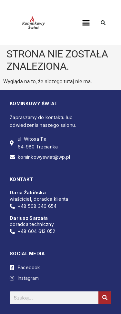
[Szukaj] (104, 297)
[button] (86, 22)
